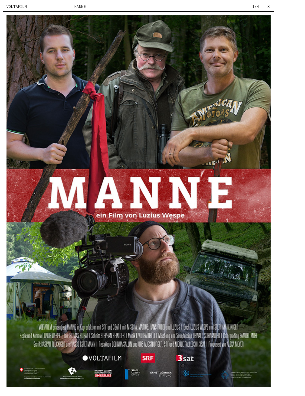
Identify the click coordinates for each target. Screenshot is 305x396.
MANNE (80, 7)
